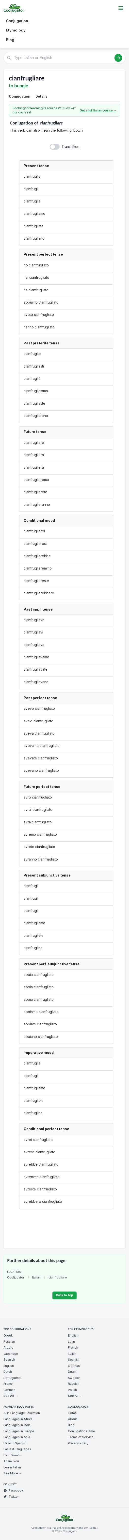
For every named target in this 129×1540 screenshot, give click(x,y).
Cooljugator (15, 1277)
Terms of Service (81, 1437)
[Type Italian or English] (64, 58)
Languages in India (17, 1425)
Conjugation (17, 20)
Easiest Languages (17, 1449)
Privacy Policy (78, 1443)
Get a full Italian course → (98, 110)
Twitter (11, 1496)
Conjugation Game (81, 1431)
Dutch (7, 1371)
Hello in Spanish (15, 1443)
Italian (36, 1277)
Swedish (74, 1378)
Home (72, 1413)
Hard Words (12, 1455)
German (9, 1390)
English (8, 1366)
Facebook (13, 1490)
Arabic (8, 1347)
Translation (70, 146)
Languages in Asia (16, 1437)
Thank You (11, 1461)
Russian (9, 1341)
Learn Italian (12, 1467)
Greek (8, 1335)
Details (41, 96)
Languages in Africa (17, 1419)
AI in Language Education (21, 1413)
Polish (72, 1390)
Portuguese (12, 1378)
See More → (12, 1473)
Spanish (9, 1359)
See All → (10, 1396)
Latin (71, 1341)
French (8, 1384)
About (72, 1419)
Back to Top (64, 1295)
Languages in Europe (18, 1431)
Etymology (16, 30)
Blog (10, 39)
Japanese (10, 1353)
